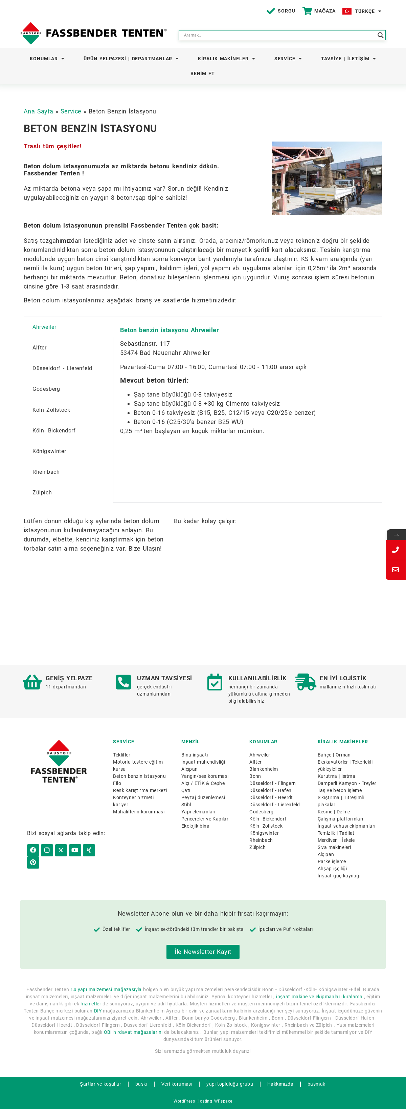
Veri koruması (176, 1084)
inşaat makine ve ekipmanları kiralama (319, 996)
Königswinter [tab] (49, 451)
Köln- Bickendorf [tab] (54, 430)
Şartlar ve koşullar (100, 1084)
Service (288, 58)
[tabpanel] (247, 382)
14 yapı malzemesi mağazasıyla (105, 989)
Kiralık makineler (226, 58)
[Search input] (279, 35)
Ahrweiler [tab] (44, 327)
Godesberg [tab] (46, 389)
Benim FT (202, 73)
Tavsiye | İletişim (348, 58)
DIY (98, 1011)
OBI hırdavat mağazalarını (133, 1032)
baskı (141, 1084)
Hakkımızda (280, 1084)
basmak (316, 1084)
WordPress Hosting (193, 1101)
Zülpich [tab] (42, 492)
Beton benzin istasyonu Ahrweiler (169, 330)
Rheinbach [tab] (46, 472)
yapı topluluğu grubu (229, 1084)
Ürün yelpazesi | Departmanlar (131, 58)
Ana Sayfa (38, 111)
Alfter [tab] (39, 347)
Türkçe (368, 11)
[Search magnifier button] (380, 35)
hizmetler (91, 1003)
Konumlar (47, 58)
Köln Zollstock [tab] (51, 410)
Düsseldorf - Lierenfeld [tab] (62, 368)
